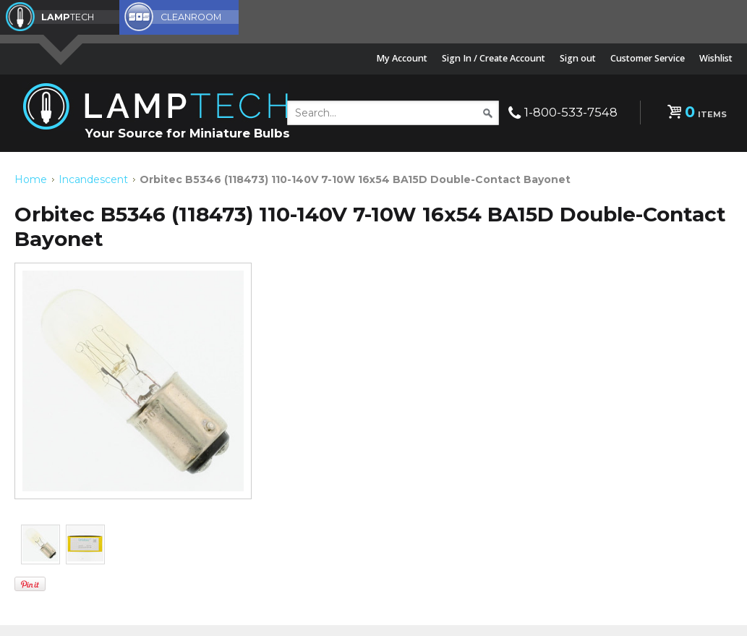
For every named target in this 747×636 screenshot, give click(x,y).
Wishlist (716, 58)
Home (30, 179)
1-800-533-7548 (571, 112)
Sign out (578, 58)
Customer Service (647, 58)
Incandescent (93, 179)
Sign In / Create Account (493, 58)
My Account (401, 58)
